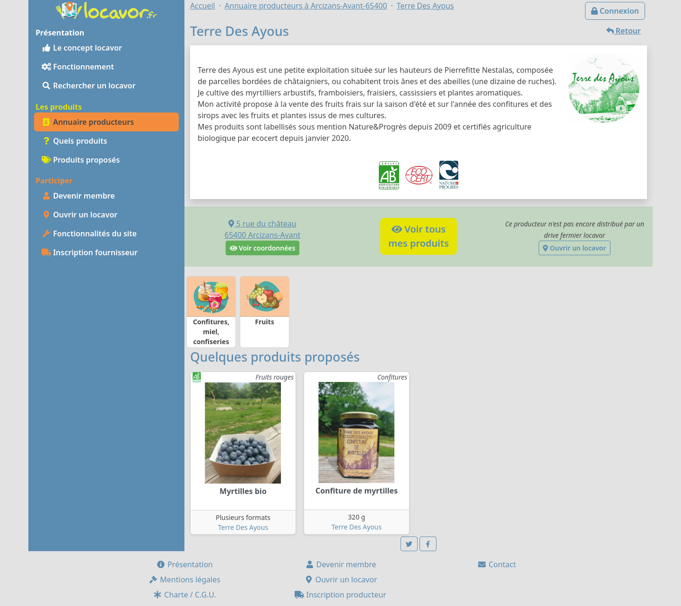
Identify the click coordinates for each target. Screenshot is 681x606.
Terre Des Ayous (243, 527)
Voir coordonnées (263, 247)
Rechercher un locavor (89, 85)
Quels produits (74, 141)
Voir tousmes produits (418, 236)
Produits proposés (81, 160)
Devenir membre (78, 195)
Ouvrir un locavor (79, 214)
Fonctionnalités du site (89, 233)
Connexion (615, 11)
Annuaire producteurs (88, 122)
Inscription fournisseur (90, 252)
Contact (496, 564)
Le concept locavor (82, 48)
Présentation (184, 564)
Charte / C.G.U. (184, 594)
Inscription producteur (340, 594)
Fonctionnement (78, 66)
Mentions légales (184, 579)
